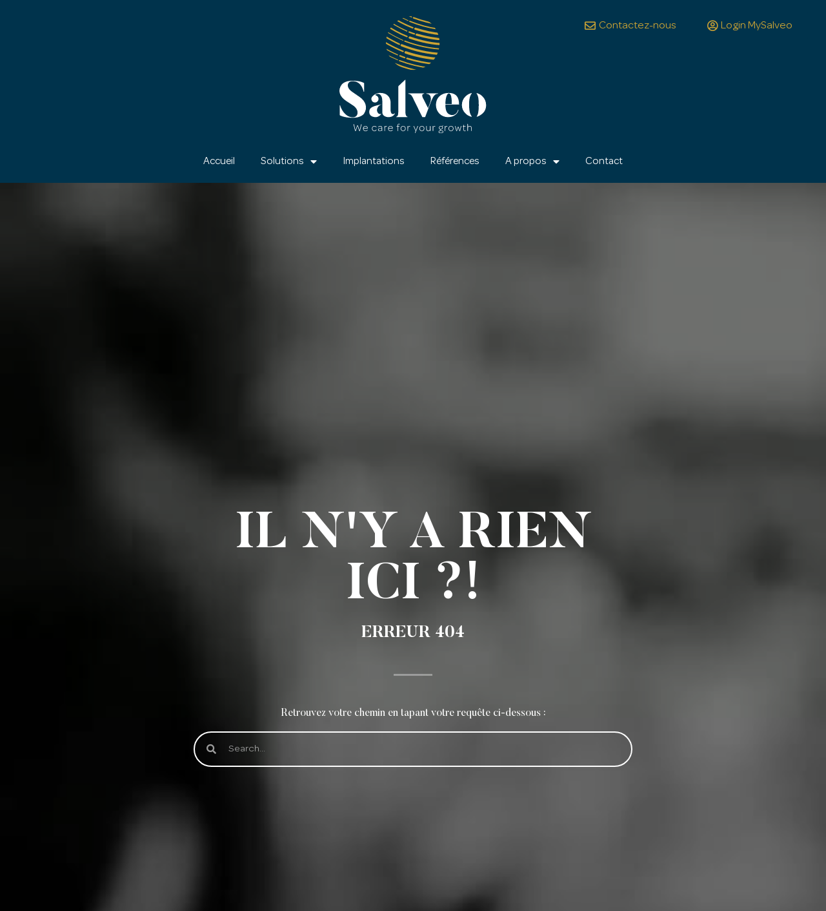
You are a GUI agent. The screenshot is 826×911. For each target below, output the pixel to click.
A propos (532, 161)
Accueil (219, 161)
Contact (604, 161)
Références (454, 161)
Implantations (374, 161)
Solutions (289, 161)
